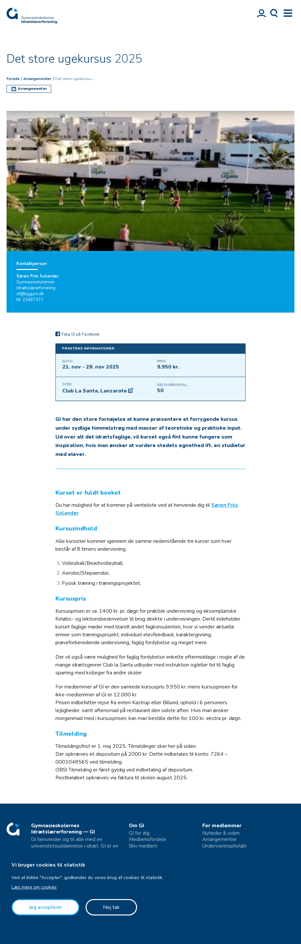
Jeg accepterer (45, 907)
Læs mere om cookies (34, 887)
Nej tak (111, 907)
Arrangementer (219, 839)
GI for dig (139, 833)
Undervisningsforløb (224, 846)
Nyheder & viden (221, 833)
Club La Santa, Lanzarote (95, 394)
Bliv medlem (143, 846)
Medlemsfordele (147, 839)
